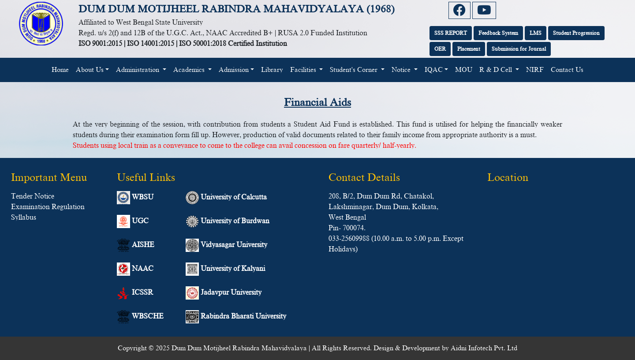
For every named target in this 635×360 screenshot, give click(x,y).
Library (272, 69)
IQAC (434, 69)
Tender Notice (32, 196)
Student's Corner (354, 69)
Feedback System (498, 33)
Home (62, 68)
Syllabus (23, 217)
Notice (402, 69)
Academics (189, 69)
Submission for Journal (519, 49)
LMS (536, 33)
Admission (234, 69)
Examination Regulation (48, 207)
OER (440, 49)
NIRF (535, 69)
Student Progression (576, 33)
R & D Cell (496, 69)
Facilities (304, 69)
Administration (138, 69)
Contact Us (567, 69)
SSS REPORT (450, 33)
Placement (468, 49)
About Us (90, 69)
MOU (463, 69)
